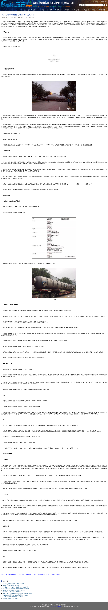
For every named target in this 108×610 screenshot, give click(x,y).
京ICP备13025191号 (55, 606)
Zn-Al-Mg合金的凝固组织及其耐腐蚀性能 (13, 584)
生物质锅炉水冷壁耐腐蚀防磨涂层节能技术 (14, 590)
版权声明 (51, 605)
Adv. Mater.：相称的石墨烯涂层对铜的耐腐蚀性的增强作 (17, 593)
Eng (96, 1)
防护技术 (102, 10)
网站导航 (44, 605)
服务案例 (58, 10)
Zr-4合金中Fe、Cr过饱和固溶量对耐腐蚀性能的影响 (16, 587)
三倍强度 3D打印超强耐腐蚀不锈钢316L (13, 596)
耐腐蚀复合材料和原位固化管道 (11, 585)
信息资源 (85, 10)
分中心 (42, 10)
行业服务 (49, 10)
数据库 (34, 10)
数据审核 (99, 1)
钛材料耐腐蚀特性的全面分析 (10, 598)
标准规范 (66, 10)
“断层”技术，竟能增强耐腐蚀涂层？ (12, 592)
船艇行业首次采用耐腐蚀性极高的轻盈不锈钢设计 (15, 595)
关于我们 (27, 10)
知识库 (94, 10)
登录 (103, 1)
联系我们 (63, 605)
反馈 (105, 1)
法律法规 (57, 605)
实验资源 (75, 10)
